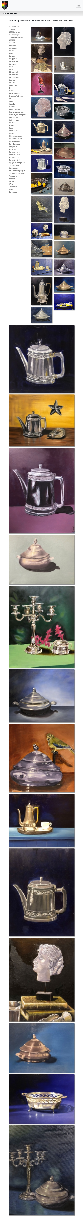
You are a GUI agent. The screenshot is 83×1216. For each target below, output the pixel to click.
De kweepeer (13, 61)
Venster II (12, 181)
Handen (12, 107)
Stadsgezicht (13, 168)
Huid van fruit (14, 120)
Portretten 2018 (14, 152)
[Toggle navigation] (78, 6)
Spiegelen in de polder (17, 163)
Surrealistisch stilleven (17, 173)
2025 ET (12, 40)
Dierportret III (14, 77)
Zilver (11, 189)
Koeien (11, 125)
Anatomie (12, 45)
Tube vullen (13, 176)
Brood (11, 53)
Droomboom (13, 85)
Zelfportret (13, 187)
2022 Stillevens (14, 32)
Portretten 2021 (14, 157)
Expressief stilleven (16, 96)
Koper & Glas (13, 131)
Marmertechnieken (15, 136)
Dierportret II (13, 75)
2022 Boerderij (14, 27)
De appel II (13, 59)
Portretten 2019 (14, 155)
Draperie (12, 80)
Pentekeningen (14, 144)
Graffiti (11, 101)
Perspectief (13, 147)
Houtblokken (13, 117)
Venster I (12, 179)
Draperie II (12, 83)
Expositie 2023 (14, 93)
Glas (10, 99)
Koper (11, 128)
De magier (12, 64)
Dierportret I (13, 72)
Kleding (12, 123)
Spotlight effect (14, 165)
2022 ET (12, 29)
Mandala (12, 133)
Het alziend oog (14, 109)
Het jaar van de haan (16, 112)
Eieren (11, 91)
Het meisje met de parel (17, 115)
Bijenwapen (13, 48)
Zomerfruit (13, 192)
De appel (12, 56)
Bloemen (12, 51)
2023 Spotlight (14, 35)
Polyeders (12, 149)
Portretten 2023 (14, 160)
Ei (10, 88)
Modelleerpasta (14, 141)
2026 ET (12, 43)
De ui (11, 67)
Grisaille (12, 104)
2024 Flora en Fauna (16, 37)
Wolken (11, 184)
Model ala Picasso (15, 139)
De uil (11, 69)
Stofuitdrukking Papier (17, 171)
